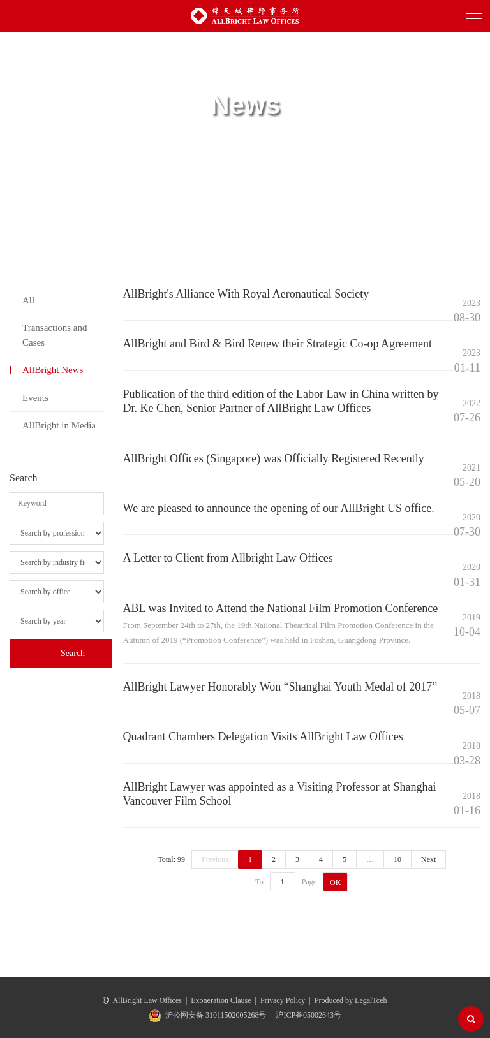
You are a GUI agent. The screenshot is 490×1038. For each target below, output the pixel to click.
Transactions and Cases (54, 335)
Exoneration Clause (221, 1000)
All (28, 300)
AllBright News (52, 370)
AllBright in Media (59, 425)
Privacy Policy (282, 1000)
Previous (215, 859)
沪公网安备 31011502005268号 (216, 1015)
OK (335, 882)
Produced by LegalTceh (351, 1000)
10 (397, 859)
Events (35, 398)
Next (428, 859)
